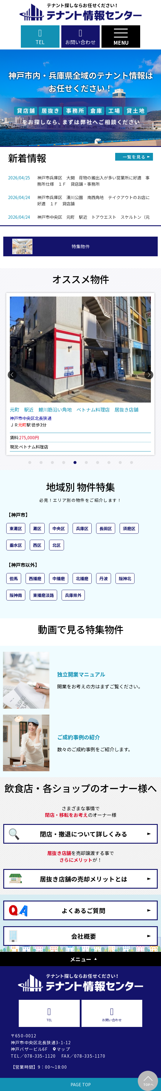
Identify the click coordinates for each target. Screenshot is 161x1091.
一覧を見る (134, 157)
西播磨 (35, 578)
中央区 (58, 528)
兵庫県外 (73, 595)
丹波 (103, 578)
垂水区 (16, 545)
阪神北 (125, 578)
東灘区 (16, 528)
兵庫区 (82, 528)
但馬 (14, 578)
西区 (37, 545)
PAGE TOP (81, 1084)
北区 (56, 545)
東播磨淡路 (43, 595)
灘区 (37, 528)
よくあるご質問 (83, 910)
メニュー (80, 959)
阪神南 (16, 595)
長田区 (105, 528)
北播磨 (82, 578)
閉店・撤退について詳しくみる (83, 833)
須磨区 (129, 528)
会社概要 (83, 936)
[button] (29, 462)
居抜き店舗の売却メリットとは (83, 878)
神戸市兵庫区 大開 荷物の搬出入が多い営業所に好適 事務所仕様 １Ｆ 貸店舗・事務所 (93, 181)
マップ (63, 1049)
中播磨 (58, 578)
